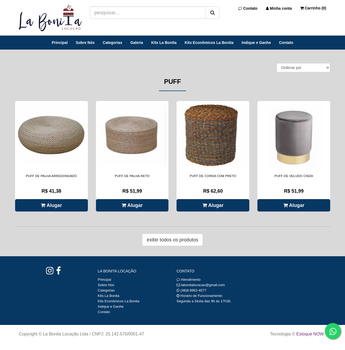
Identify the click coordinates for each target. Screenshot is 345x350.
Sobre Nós (85, 42)
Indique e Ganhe (256, 42)
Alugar (51, 205)
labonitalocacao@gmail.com (203, 285)
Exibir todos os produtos (172, 239)
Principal (60, 42)
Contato (286, 42)
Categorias (112, 42)
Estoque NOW (309, 334)
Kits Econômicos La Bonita (209, 42)
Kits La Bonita (164, 42)
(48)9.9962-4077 (193, 290)
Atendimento (189, 280)
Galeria (136, 42)
